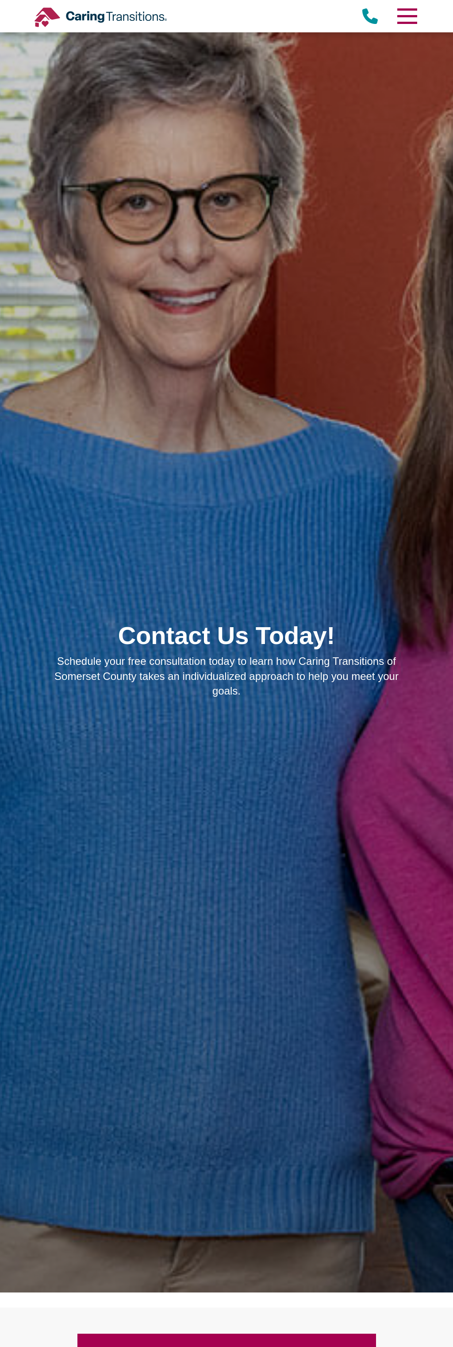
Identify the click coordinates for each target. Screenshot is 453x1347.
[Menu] (406, 16)
